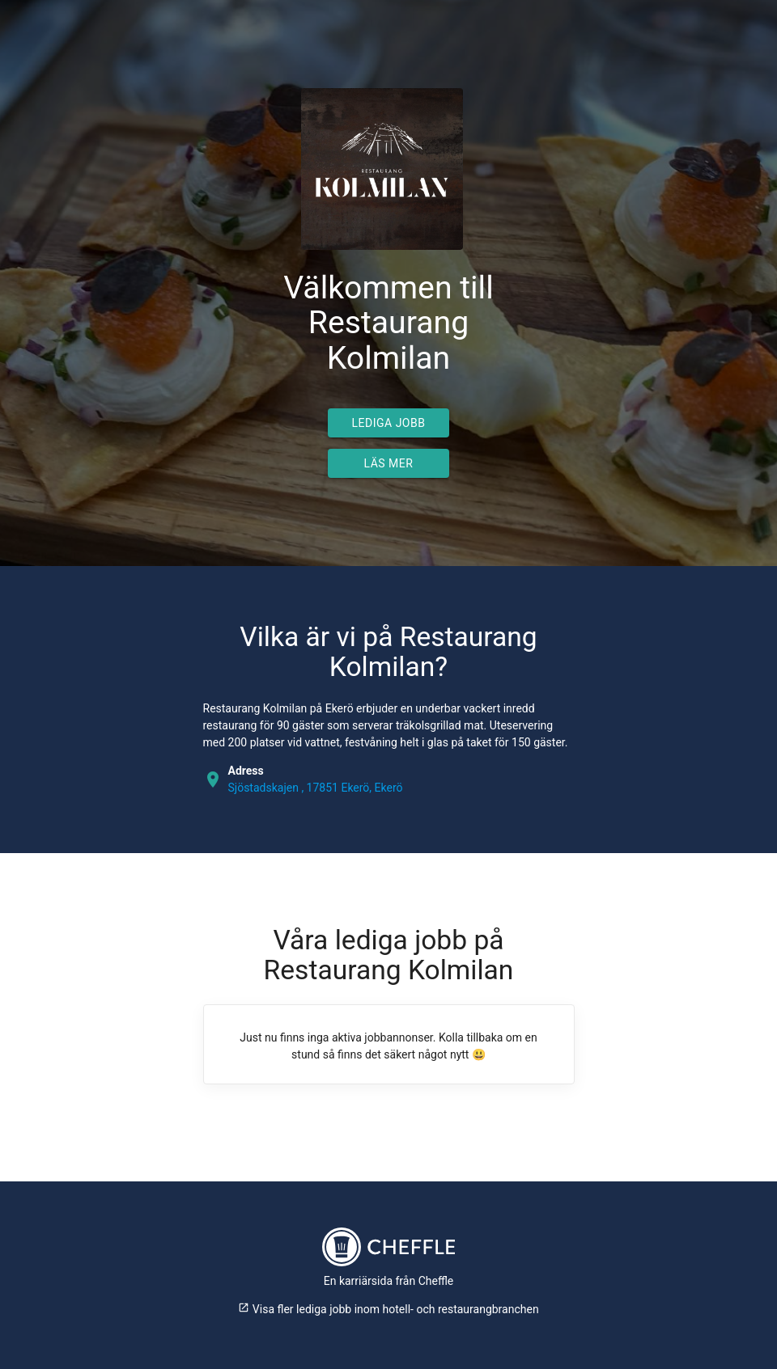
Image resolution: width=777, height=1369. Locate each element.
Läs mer (389, 463)
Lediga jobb (389, 422)
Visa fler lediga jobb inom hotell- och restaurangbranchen (388, 1309)
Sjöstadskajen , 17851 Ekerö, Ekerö (315, 787)
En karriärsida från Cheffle (389, 1280)
